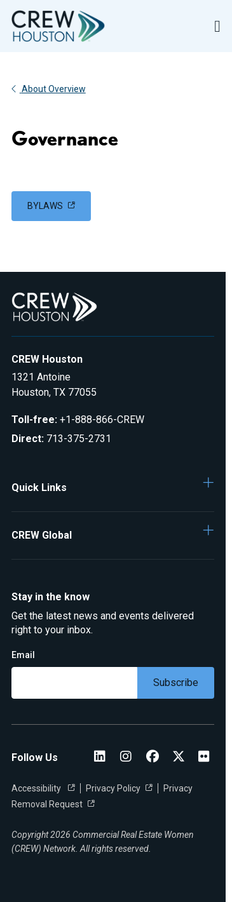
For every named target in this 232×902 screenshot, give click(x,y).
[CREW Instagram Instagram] (126, 757)
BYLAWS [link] (45, 206)
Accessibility (37, 788)
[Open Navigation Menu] (217, 26)
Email (23, 655)
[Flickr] (204, 757)
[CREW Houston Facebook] (152, 757)
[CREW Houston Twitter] (178, 757)
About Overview (48, 89)
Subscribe (175, 682)
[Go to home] (58, 26)
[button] (113, 487)
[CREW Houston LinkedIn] (100, 757)
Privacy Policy (113, 788)
